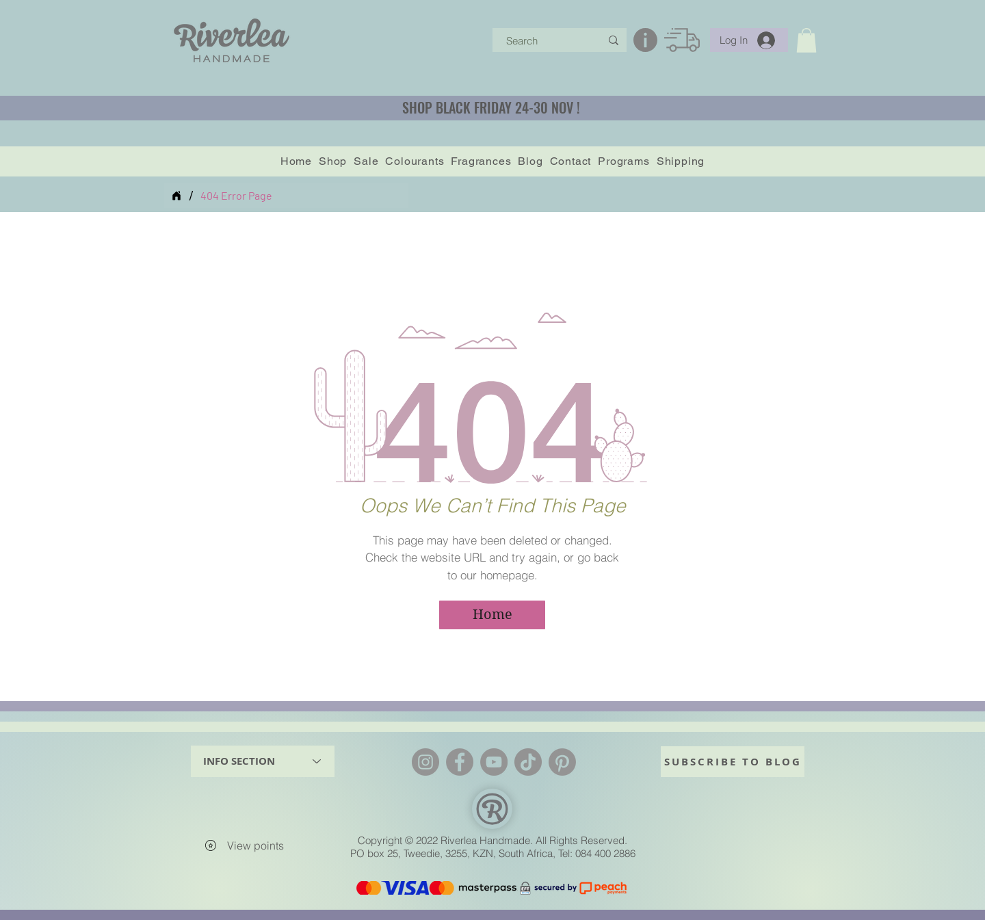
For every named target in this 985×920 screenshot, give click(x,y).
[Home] (176, 195)
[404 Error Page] (236, 195)
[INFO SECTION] (262, 761)
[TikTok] (528, 762)
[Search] (543, 40)
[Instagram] (425, 762)
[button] (806, 40)
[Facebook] (459, 762)
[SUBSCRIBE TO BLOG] (732, 761)
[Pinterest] (562, 762)
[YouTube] (494, 762)
